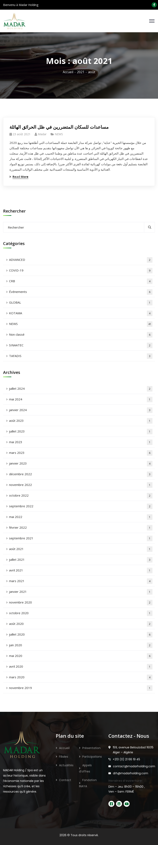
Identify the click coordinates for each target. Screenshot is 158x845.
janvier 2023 (80, 463)
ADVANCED (80, 260)
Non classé (80, 335)
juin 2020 (80, 645)
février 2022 (80, 528)
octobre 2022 (80, 495)
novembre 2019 (80, 688)
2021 (80, 72)
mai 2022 (80, 517)
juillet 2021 (80, 560)
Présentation (91, 748)
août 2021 (80, 549)
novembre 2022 (80, 485)
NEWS (59, 134)
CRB (80, 281)
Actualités (66, 765)
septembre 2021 (80, 538)
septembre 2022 (80, 506)
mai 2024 (80, 399)
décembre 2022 (80, 474)
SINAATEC (80, 345)
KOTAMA (80, 313)
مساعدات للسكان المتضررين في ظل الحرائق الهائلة (59, 127)
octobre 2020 (80, 613)
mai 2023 (80, 442)
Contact (65, 780)
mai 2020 (80, 656)
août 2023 (80, 421)
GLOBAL (80, 302)
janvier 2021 (80, 592)
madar (42, 134)
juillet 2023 (80, 431)
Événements (80, 292)
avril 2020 (80, 666)
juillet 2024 (80, 389)
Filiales (63, 757)
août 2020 (80, 624)
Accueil (68, 72)
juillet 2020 (80, 634)
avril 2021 (80, 570)
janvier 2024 (80, 410)
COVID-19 (80, 270)
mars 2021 (80, 581)
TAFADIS (80, 356)
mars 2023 (80, 453)
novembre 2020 (80, 602)
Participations (92, 757)
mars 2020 (80, 677)
